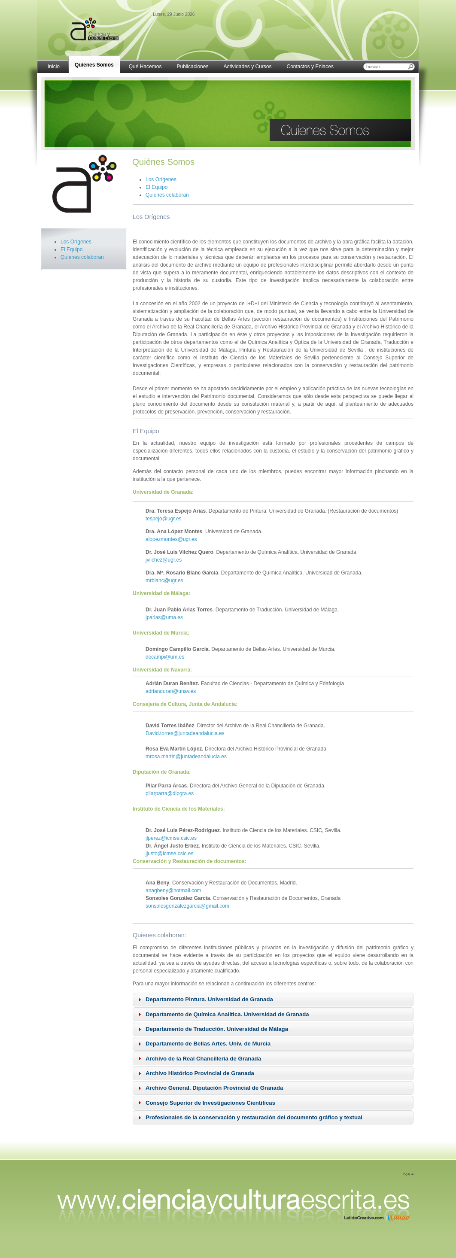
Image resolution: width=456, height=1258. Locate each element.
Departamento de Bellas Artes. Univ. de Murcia (208, 1043)
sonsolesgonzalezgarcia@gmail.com (187, 906)
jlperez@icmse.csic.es (171, 838)
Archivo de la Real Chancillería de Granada (203, 1058)
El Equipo (71, 249)
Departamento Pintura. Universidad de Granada (209, 999)
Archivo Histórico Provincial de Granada (200, 1073)
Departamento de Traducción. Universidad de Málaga (217, 1029)
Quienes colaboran (82, 257)
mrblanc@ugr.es (164, 580)
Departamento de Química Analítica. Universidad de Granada (227, 1014)
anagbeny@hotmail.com (173, 890)
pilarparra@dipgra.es (170, 793)
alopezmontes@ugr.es (171, 539)
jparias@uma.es (164, 617)
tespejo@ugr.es (164, 519)
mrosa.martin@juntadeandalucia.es (186, 757)
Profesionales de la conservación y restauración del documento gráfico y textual (254, 1117)
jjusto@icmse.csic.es (170, 854)
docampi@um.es (165, 657)
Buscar (411, 66)
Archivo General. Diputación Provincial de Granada (214, 1088)
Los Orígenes (76, 242)
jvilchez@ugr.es (164, 560)
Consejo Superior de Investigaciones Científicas (210, 1103)
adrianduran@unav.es (171, 691)
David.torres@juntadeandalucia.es (185, 733)
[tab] (273, 999)
